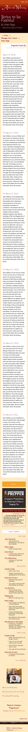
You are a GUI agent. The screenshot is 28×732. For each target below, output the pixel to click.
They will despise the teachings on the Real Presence (15, 613)
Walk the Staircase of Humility (15, 580)
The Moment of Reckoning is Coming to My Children (15, 542)
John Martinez (10, 539)
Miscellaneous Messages (14, 622)
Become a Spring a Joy (15, 598)
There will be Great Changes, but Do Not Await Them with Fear (15, 591)
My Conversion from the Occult (13, 692)
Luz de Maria (9, 588)
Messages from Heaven (9, 38)
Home (6, 35)
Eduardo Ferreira (11, 578)
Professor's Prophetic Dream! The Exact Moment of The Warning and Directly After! (16, 626)
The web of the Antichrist (16, 649)
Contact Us (14, 722)
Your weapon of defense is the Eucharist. (16, 603)
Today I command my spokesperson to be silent (16, 574)
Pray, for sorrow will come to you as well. (14, 642)
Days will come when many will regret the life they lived (16, 608)
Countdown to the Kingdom (16, 48)
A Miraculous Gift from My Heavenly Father (15, 554)
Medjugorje (9, 596)
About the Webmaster (9, 687)
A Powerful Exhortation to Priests (15, 654)
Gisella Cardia (10, 569)
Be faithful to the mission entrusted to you (16, 618)
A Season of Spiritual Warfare (14, 560)
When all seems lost (14, 549)
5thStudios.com (19, 711)
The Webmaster (11, 558)
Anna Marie (9, 552)
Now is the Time (13, 571)
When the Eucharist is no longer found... (16, 638)
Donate (14, 484)
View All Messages (21, 660)
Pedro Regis (5, 41)
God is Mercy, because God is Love (15, 646)
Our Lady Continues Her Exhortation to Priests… (16, 584)
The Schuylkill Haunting (10, 696)
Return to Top (23, 719)
